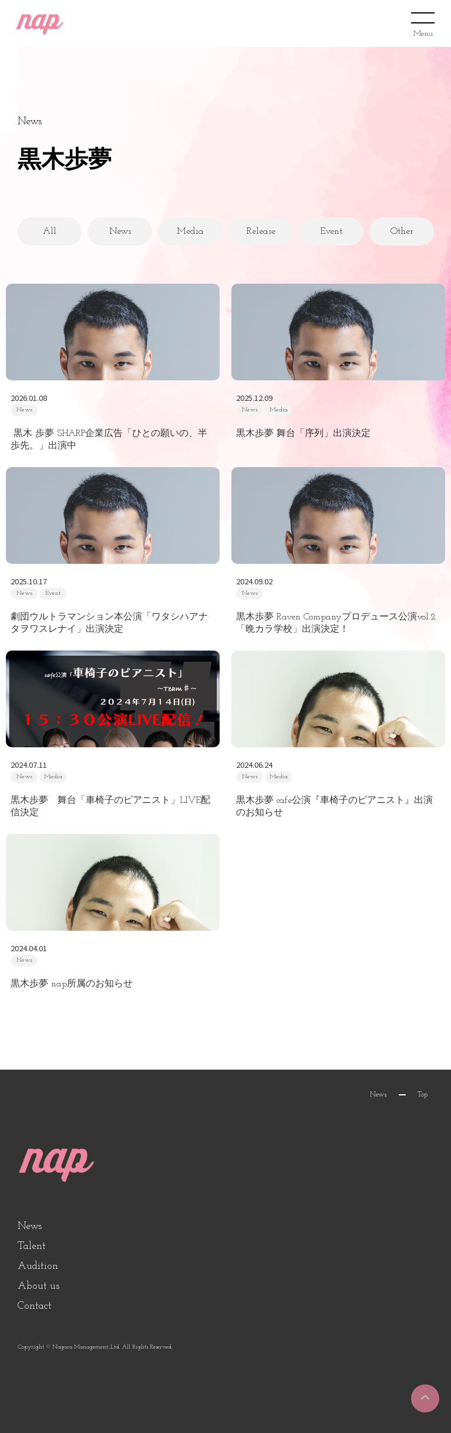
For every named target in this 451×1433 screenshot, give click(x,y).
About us (38, 1286)
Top (423, 1094)
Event (331, 231)
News (120, 231)
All (49, 231)
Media (190, 231)
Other (402, 231)
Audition (38, 1266)
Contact (35, 1306)
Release (261, 231)
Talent (32, 1246)
